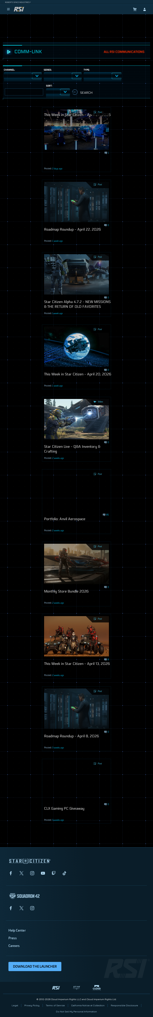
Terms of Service (55, 1005)
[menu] (8, 9)
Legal (15, 1005)
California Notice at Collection (87, 1005)
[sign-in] (144, 9)
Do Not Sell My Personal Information (76, 1011)
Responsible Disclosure (124, 1005)
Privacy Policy (31, 1005)
